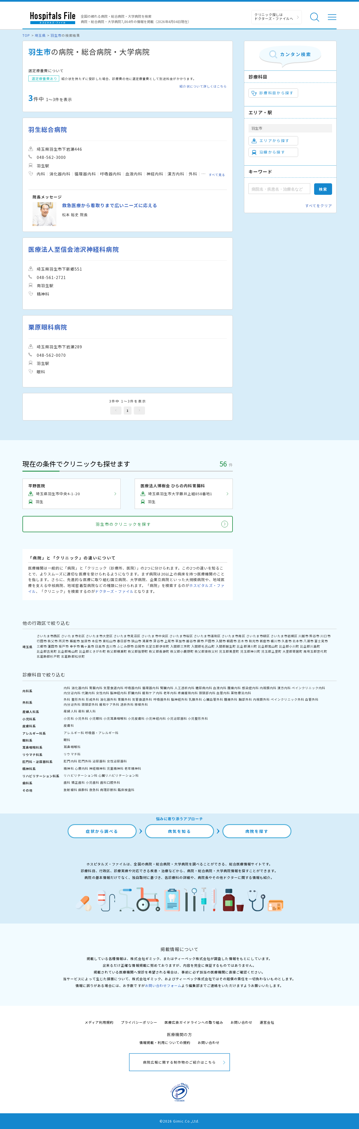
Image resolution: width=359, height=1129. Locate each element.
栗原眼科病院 (47, 327)
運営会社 (267, 1022)
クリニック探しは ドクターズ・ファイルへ (273, 16)
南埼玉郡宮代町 (315, 651)
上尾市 (169, 641)
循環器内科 (150, 687)
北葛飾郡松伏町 (73, 656)
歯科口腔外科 (110, 782)
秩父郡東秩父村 (206, 651)
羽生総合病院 (47, 129)
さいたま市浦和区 (207, 636)
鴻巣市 (147, 641)
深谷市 (158, 641)
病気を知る (179, 831)
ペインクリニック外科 (287, 699)
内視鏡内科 (268, 687)
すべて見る (217, 174)
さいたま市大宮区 (99, 636)
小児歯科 (92, 782)
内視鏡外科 (261, 699)
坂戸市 (64, 646)
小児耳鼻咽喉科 (115, 718)
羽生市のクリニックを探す (123, 524)
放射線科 (70, 789)
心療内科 (81, 768)
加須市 (86, 641)
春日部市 (123, 641)
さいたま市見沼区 (127, 636)
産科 (81, 711)
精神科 (69, 768)
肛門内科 (70, 761)
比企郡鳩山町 (68, 651)
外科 (67, 699)
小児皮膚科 (136, 718)
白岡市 (140, 646)
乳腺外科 (195, 699)
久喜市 (287, 641)
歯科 (67, 782)
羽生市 (55, 35)
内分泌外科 (72, 704)
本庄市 (97, 641)
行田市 (42, 641)
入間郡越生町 (226, 646)
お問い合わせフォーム (163, 985)
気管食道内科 (113, 687)
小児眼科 (96, 718)
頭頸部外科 (90, 704)
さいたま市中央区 (154, 636)
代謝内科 (88, 693)
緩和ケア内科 (152, 693)
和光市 (254, 641)
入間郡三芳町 (180, 646)
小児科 (69, 718)
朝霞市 (232, 641)
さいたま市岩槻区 (284, 636)
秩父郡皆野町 (138, 651)
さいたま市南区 (233, 636)
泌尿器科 (99, 761)
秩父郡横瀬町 (117, 651)
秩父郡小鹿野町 (182, 651)
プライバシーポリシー (139, 1022)
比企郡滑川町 (247, 646)
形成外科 (92, 699)
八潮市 (308, 641)
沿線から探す (268, 152)
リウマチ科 (72, 754)
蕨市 (200, 641)
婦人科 (91, 711)
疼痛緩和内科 (188, 693)
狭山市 (136, 641)
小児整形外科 (198, 718)
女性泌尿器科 (117, 761)
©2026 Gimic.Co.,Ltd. (179, 1121)
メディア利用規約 (99, 1022)
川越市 (303, 636)
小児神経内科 (156, 718)
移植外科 (141, 704)
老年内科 (170, 693)
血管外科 (312, 699)
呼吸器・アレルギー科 (102, 732)
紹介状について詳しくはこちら (203, 86)
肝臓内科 (134, 693)
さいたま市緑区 (258, 636)
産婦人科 (70, 711)
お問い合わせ (241, 1022)
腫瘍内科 (234, 687)
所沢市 (64, 641)
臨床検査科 (126, 789)
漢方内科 (284, 687)
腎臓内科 (167, 687)
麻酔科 (83, 789)
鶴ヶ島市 (87, 646)
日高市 (100, 646)
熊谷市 (314, 636)
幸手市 (75, 646)
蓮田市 (53, 646)
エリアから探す (270, 140)
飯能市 (75, 641)
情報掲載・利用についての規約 (165, 1042)
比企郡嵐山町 (268, 646)
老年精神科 (133, 768)
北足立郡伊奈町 (157, 646)
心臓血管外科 (213, 699)
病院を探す (257, 831)
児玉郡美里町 (229, 651)
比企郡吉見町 (47, 651)
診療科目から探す (273, 93)
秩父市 (53, 641)
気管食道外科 (142, 699)
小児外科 (81, 718)
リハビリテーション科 (80, 775)
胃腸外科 (124, 699)
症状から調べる (102, 831)
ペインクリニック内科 (308, 687)
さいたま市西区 (48, 636)
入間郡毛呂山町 (203, 646)
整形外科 (78, 699)
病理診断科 (108, 789)
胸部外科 (245, 699)
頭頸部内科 (207, 693)
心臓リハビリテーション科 (118, 775)
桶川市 (276, 641)
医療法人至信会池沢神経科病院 (73, 249)
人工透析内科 (184, 687)
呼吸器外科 (161, 699)
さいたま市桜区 (181, 636)
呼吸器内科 (133, 687)
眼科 (67, 739)
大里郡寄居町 (292, 651)
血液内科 (220, 687)
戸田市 (210, 641)
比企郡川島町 (310, 646)
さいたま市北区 (73, 636)
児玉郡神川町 (250, 651)
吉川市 (111, 646)
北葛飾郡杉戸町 (48, 656)
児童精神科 (115, 768)
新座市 (265, 641)
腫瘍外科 (231, 699)
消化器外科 (108, 699)
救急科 (94, 789)
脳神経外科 (179, 699)
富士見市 (321, 641)
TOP (26, 35)
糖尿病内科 (203, 687)
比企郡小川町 (289, 646)
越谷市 (191, 641)
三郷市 (42, 646)
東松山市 (109, 641)
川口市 (325, 636)
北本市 (298, 641)
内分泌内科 (72, 693)
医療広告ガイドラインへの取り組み (194, 1022)
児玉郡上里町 (271, 651)
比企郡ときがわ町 (92, 651)
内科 (67, 687)
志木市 (243, 641)
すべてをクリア (318, 205)
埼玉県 (40, 35)
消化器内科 (80, 687)
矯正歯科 (78, 782)
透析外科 (127, 704)
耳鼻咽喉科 (72, 746)
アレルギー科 (74, 732)
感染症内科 (250, 687)
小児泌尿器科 (177, 718)
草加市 (180, 641)
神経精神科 (97, 768)
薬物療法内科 (241, 693)
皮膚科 (69, 725)
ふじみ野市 (125, 646)
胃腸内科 (96, 687)
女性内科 (102, 693)
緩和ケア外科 (109, 704)
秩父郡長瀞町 (159, 651)
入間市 (221, 641)
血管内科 (223, 693)
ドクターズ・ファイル (114, 591)
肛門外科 (85, 761)
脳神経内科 (118, 693)
